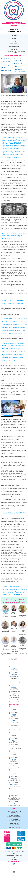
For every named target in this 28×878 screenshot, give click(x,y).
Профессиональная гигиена (14, 811)
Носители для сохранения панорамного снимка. (20, 65)
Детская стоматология (14, 820)
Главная (14, 35)
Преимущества (14, 43)
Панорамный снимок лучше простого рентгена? (19, 60)
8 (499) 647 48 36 (14, 31)
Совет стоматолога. (19, 71)
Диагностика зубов (14, 810)
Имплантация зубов (14, 818)
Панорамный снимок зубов (10, 51)
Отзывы (14, 857)
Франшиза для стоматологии (14, 855)
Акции (14, 38)
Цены (14, 853)
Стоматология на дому (14, 814)
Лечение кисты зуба (14, 823)
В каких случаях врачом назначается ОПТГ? (6, 63)
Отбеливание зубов (14, 824)
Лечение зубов (14, 812)
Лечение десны (14, 819)
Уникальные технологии (14, 827)
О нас (14, 41)
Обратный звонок (14, 46)
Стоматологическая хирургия (14, 816)
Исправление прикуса (14, 822)
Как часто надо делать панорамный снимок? (6, 70)
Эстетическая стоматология (14, 826)
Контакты (14, 49)
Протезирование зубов (14, 815)
